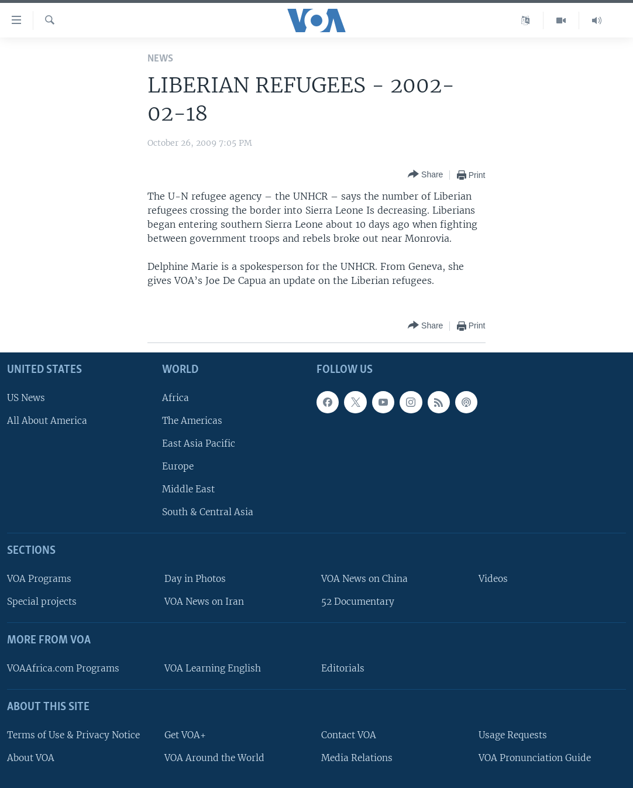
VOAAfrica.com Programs (63, 668)
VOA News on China (364, 578)
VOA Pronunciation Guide (535, 757)
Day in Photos (195, 578)
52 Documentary (357, 601)
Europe (178, 466)
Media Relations (357, 757)
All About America (47, 420)
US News (26, 397)
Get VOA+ (185, 735)
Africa (175, 397)
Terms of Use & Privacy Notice (73, 735)
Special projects (42, 601)
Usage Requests (513, 735)
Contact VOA (348, 735)
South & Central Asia (207, 512)
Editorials (342, 668)
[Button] (425, 174)
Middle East (188, 489)
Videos (493, 578)
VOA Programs (39, 578)
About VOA (30, 757)
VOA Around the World (214, 757)
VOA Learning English (212, 668)
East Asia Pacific (198, 443)
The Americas (192, 420)
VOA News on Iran (204, 601)
